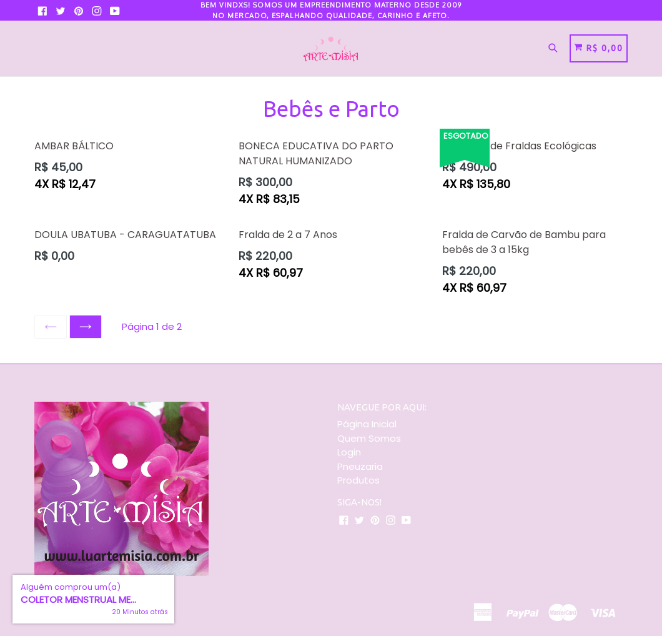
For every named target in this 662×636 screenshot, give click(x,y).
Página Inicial (367, 423)
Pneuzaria (360, 466)
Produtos (358, 480)
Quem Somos (369, 438)
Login (349, 452)
